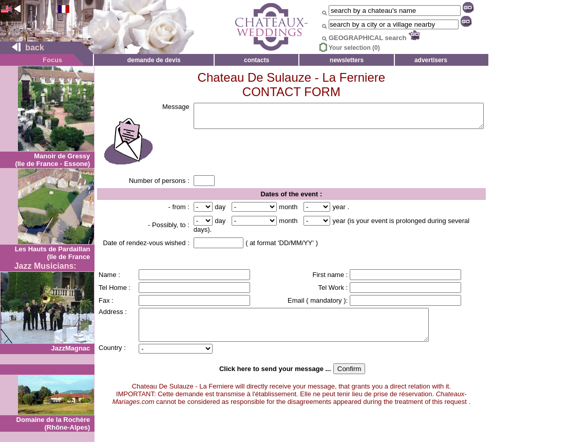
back (24, 47)
